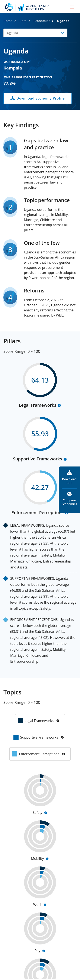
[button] (35, 33)
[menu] (72, 6)
